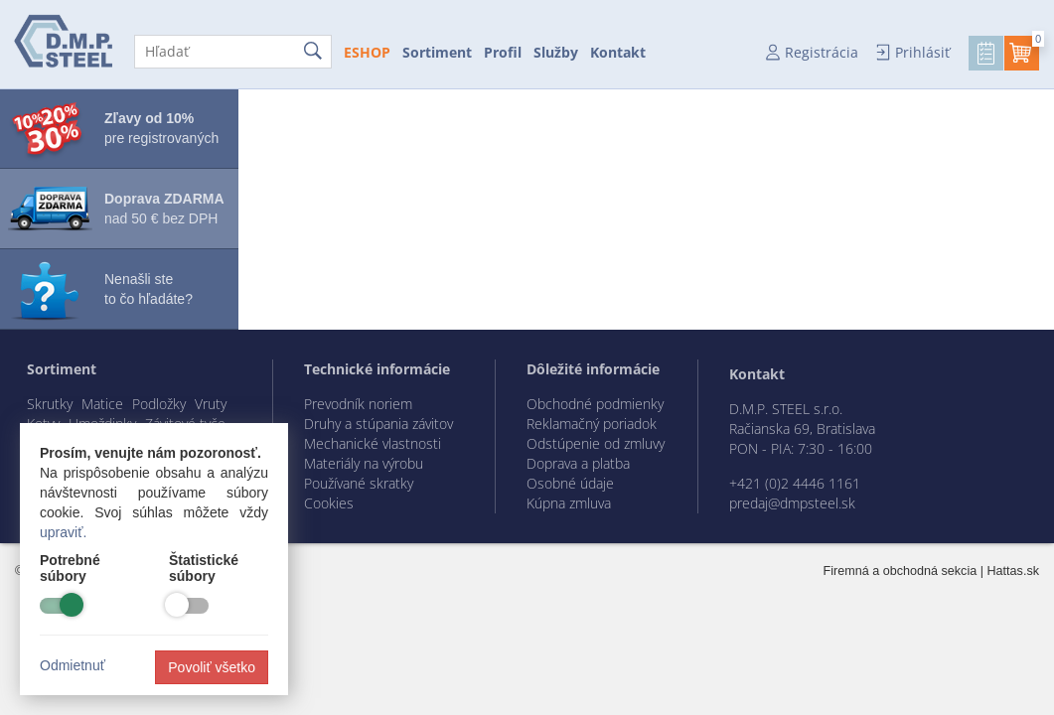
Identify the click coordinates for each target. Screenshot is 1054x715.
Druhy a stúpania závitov (378, 423)
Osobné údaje (570, 483)
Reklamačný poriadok (592, 423)
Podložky (159, 403)
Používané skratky (358, 483)
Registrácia (821, 52)
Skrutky (50, 403)
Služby (555, 52)
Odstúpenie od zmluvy (596, 443)
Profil (503, 52)
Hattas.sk (1013, 571)
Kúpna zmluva (569, 503)
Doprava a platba (578, 463)
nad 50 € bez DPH (164, 208)
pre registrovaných (161, 128)
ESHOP (367, 52)
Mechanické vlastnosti (372, 443)
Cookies (329, 503)
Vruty (210, 403)
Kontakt (618, 52)
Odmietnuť (72, 665)
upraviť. (63, 532)
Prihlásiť (922, 52)
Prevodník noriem (358, 403)
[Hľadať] (233, 52)
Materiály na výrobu (363, 463)
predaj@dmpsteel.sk (792, 503)
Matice (102, 403)
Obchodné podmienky (595, 403)
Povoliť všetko (211, 667)
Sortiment (437, 52)
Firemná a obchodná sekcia (901, 571)
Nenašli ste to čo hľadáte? (148, 289)
